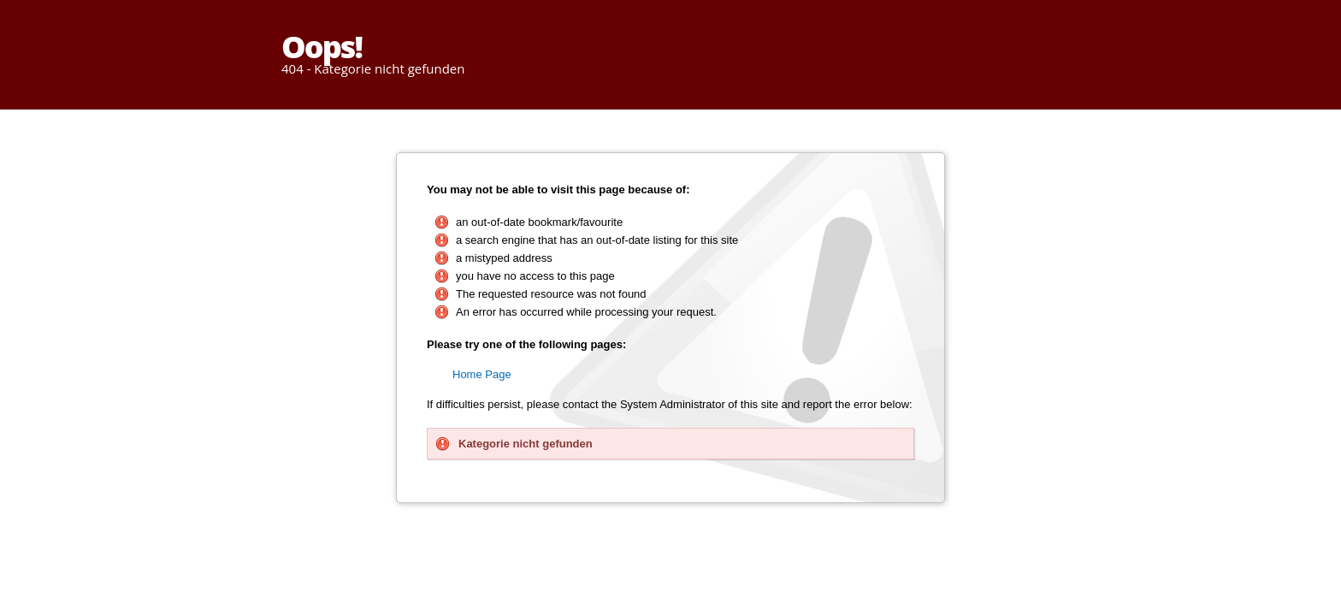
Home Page (481, 374)
